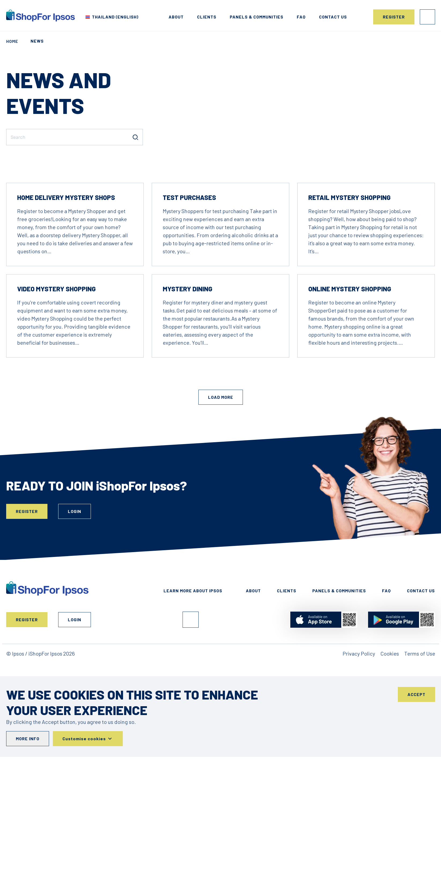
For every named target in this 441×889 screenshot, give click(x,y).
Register (394, 16)
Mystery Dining (187, 363)
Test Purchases (189, 271)
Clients (206, 16)
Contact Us (421, 664)
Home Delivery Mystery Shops (66, 271)
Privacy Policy (359, 727)
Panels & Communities (256, 16)
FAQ (301, 16)
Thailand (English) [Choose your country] (115, 16)
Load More (220, 471)
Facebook (191, 694)
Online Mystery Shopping (349, 363)
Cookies (389, 727)
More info (27, 812)
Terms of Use (419, 727)
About (176, 16)
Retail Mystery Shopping (349, 271)
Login (427, 16)
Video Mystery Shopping (56, 363)
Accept (416, 768)
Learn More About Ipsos (193, 664)
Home (12, 41)
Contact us (333, 16)
